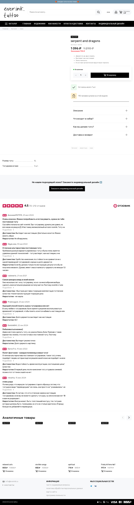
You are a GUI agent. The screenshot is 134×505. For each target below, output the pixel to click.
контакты (91, 24)
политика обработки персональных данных (64, 488)
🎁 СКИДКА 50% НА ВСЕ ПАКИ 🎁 (67, 2)
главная (27, 24)
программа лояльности (56, 495)
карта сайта (51, 492)
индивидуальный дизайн (111, 24)
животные (83, 148)
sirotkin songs (40, 465)
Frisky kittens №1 (108, 465)
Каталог (11, 24)
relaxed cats (7, 465)
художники (39, 24)
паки (91, 148)
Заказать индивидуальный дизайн (67, 189)
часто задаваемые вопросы (58, 485)
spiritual (71, 465)
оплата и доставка (73, 24)
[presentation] (122, 417)
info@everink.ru (12, 481)
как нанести (54, 24)
